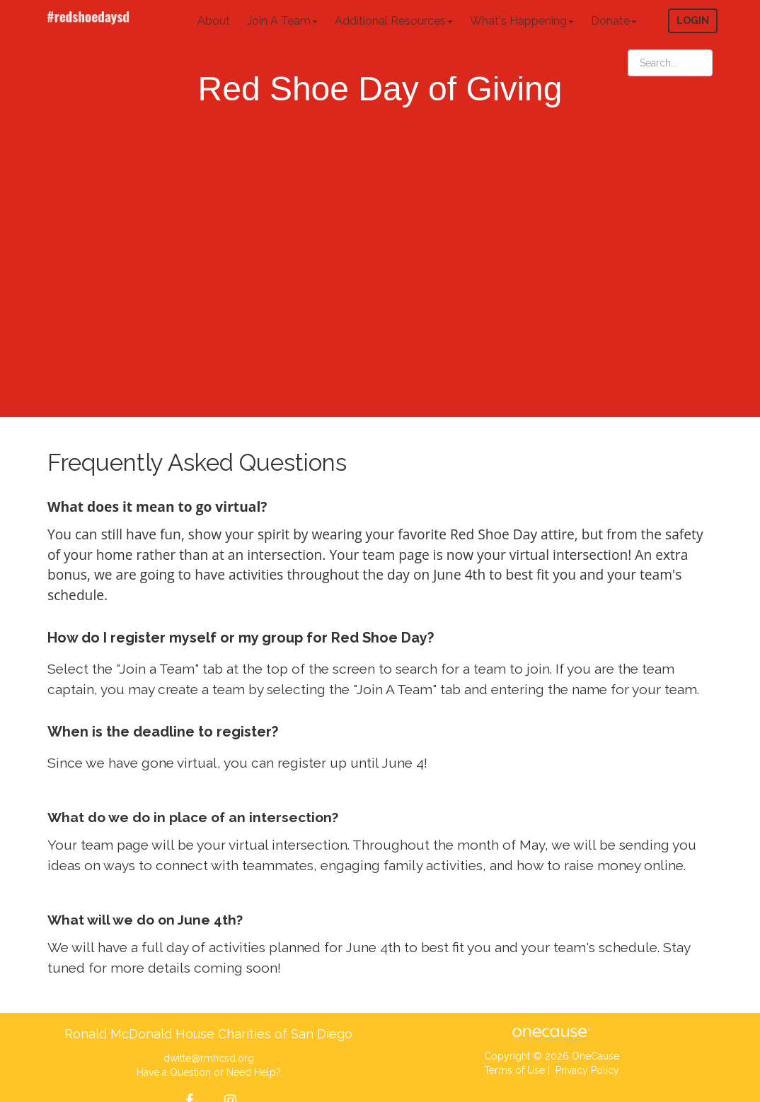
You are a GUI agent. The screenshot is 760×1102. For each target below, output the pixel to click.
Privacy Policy (587, 1070)
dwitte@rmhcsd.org (208, 1058)
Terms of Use (514, 1070)
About (213, 21)
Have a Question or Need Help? (209, 1072)
